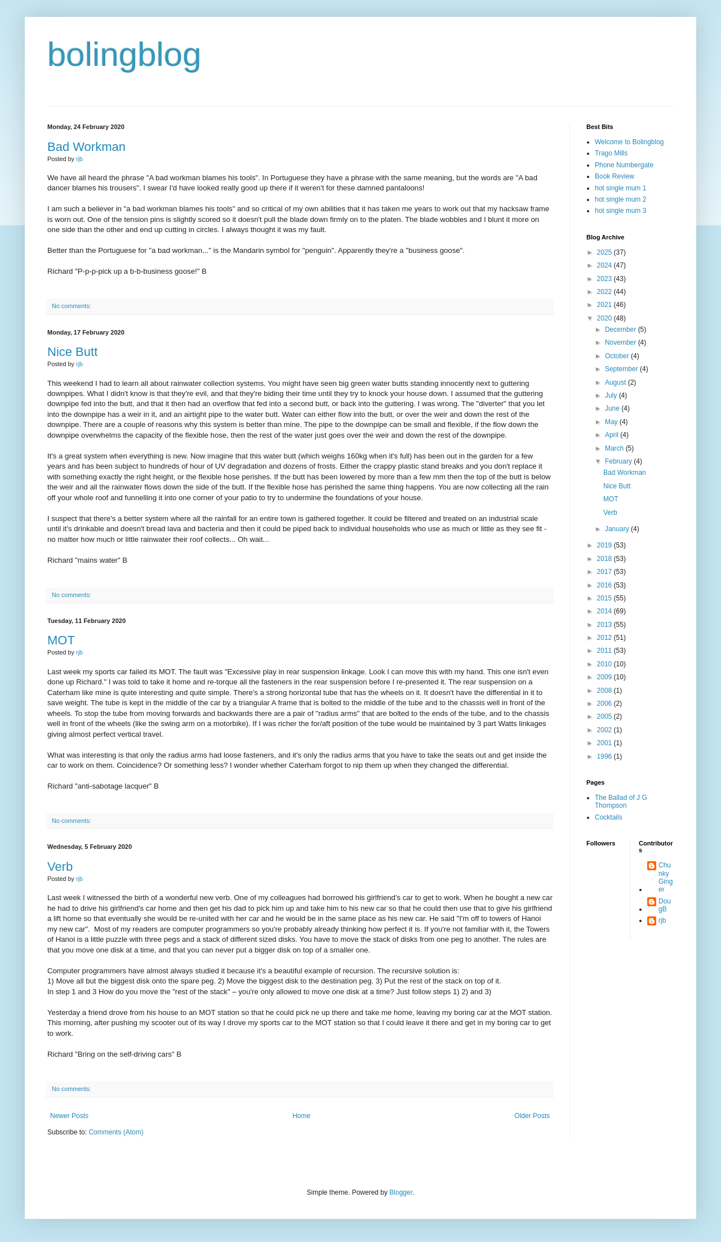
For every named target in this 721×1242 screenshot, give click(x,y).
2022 (605, 292)
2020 (605, 318)
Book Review (614, 176)
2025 (605, 252)
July (612, 395)
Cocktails (608, 817)
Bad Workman (86, 147)
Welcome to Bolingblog (629, 142)
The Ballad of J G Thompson (621, 801)
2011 (605, 651)
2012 (605, 638)
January (618, 529)
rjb (662, 920)
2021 (605, 305)
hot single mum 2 (620, 199)
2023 (605, 279)
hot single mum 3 (620, 211)
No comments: (71, 305)
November (621, 342)
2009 (605, 677)
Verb (60, 867)
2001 (605, 743)
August (616, 382)
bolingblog (124, 54)
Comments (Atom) (115, 1132)
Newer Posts (69, 1116)
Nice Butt (72, 352)
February (619, 461)
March (615, 448)
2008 (605, 691)
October (618, 356)
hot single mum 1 (620, 188)
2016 (605, 585)
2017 (605, 572)
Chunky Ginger (665, 877)
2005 (605, 716)
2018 (605, 559)
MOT (61, 640)
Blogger (400, 1192)
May (612, 422)
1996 (605, 756)
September (622, 369)
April (612, 435)
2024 (605, 265)
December (621, 329)
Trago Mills (611, 153)
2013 (605, 625)
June (613, 408)
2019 (605, 545)
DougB (664, 905)
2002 (605, 730)
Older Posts (532, 1116)
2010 (605, 664)
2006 (605, 703)
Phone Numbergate (624, 165)
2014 (605, 611)
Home (301, 1116)
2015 (605, 598)
